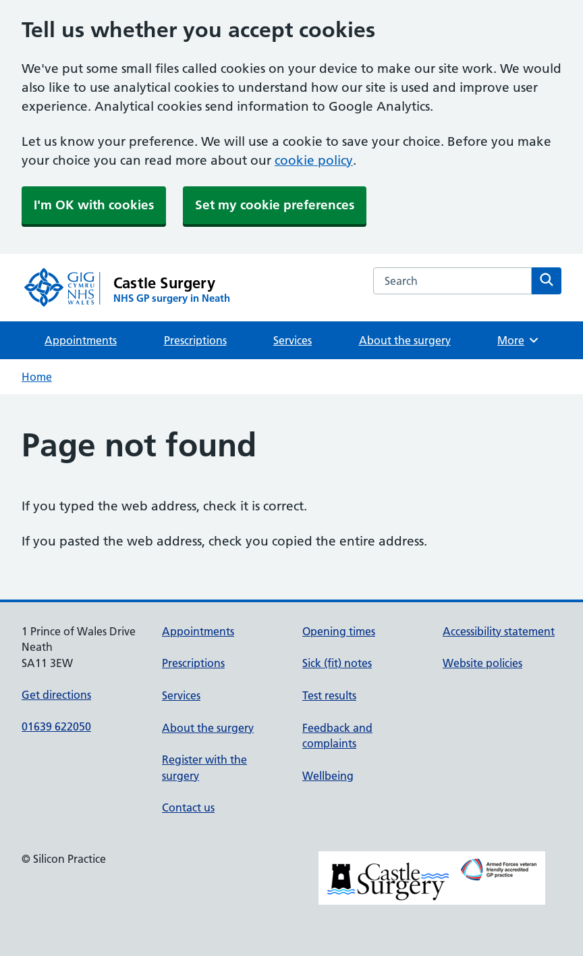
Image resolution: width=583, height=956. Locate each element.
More (518, 340)
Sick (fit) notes (337, 663)
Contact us (188, 807)
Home (37, 376)
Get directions (56, 694)
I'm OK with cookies (94, 205)
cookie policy (314, 160)
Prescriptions (195, 340)
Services (292, 340)
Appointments (81, 340)
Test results (329, 695)
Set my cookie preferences (274, 205)
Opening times (338, 631)
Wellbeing (328, 775)
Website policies (482, 663)
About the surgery (405, 340)
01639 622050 (56, 726)
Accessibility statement (499, 631)
